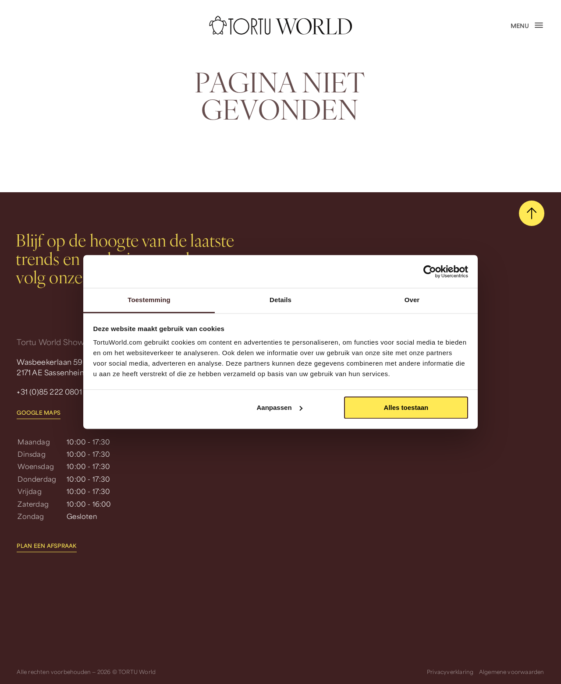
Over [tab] (412, 299)
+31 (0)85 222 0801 (49, 391)
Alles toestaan (406, 407)
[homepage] (280, 25)
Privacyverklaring (450, 671)
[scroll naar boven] (531, 213)
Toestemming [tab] (149, 299)
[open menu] (527, 25)
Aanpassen (279, 407)
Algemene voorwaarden (511, 671)
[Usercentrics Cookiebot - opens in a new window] (429, 271)
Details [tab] (280, 299)
